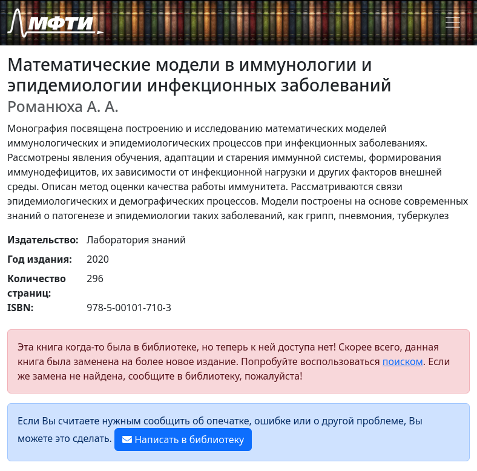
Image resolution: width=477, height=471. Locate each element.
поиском (403, 361)
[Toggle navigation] (453, 22)
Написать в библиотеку (183, 439)
